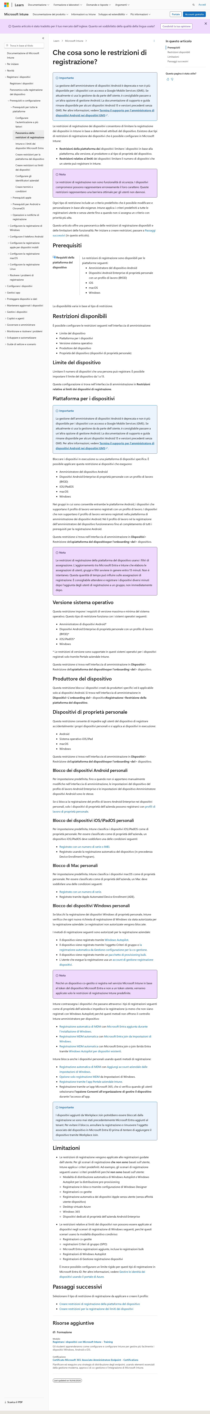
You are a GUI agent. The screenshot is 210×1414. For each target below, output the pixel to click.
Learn (56, 40)
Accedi (202, 4)
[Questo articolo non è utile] (172, 79)
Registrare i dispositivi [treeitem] (21, 83)
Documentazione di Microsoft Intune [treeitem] (23, 55)
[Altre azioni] (154, 41)
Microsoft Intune (74, 40)
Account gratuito (194, 14)
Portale (176, 14)
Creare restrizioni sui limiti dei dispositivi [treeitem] (29, 167)
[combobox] (24, 45)
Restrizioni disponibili (179, 52)
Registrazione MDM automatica (78, 1036)
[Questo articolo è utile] (168, 79)
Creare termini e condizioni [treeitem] (24, 189)
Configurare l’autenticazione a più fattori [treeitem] (27, 122)
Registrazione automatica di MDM (80, 1026)
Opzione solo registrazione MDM (79, 1076)
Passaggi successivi (178, 61)
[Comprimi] (43, 38)
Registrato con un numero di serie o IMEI (84, 846)
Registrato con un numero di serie (80, 892)
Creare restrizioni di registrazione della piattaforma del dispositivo (99, 1304)
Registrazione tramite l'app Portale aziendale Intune (90, 1081)
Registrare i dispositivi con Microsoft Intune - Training (83, 1341)
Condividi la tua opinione (176, 26)
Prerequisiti (174, 47)
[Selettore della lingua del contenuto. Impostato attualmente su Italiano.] (12, 1408)
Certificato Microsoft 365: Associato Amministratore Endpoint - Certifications (95, 1359)
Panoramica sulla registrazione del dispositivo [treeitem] (26, 92)
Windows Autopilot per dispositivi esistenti (95, 1051)
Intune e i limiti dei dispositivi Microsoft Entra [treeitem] (30, 146)
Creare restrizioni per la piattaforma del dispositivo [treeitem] (30, 157)
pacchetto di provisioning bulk (127, 954)
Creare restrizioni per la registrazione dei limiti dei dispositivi (96, 1309)
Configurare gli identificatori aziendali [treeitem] (27, 178)
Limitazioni (173, 56)
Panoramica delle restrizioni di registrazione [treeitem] (30, 135)
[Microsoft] (6, 4)
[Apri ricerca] (193, 5)
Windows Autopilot (116, 940)
